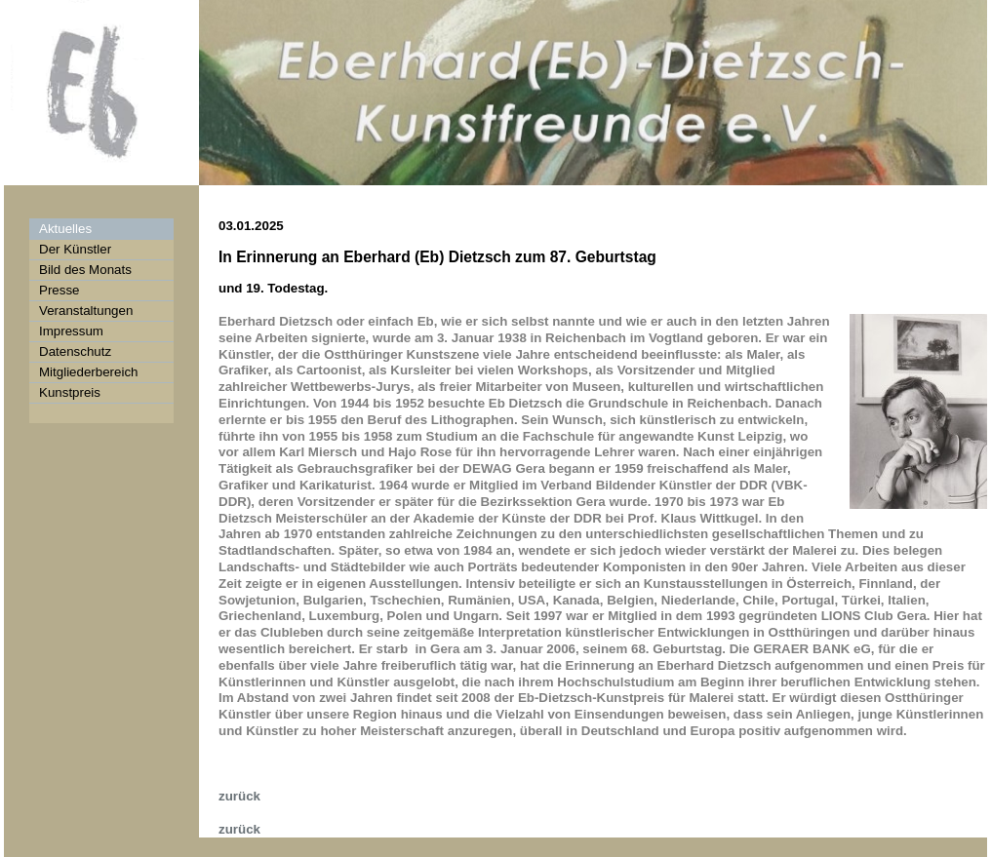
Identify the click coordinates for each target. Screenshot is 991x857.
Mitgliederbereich (89, 372)
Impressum (71, 331)
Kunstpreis (69, 392)
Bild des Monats (85, 269)
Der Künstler (75, 249)
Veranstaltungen (86, 310)
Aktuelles (65, 228)
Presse (59, 290)
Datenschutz (75, 351)
